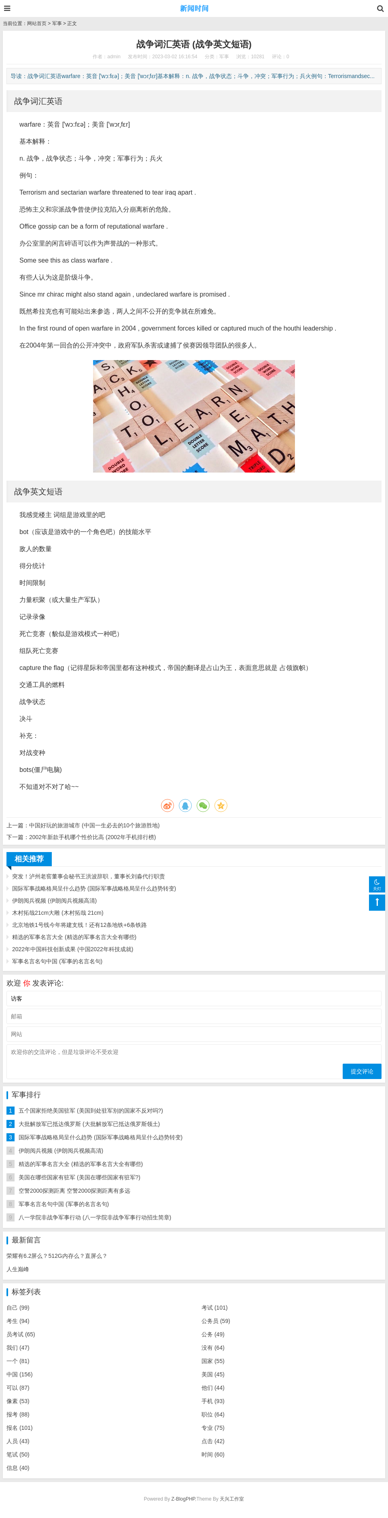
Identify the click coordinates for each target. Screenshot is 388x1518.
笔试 (18, 1454)
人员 (18, 1441)
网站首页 (37, 23)
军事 (57, 23)
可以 (18, 1387)
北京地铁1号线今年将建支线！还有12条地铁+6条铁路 (79, 925)
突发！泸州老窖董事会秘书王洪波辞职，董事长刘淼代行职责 (88, 876)
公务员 (215, 1321)
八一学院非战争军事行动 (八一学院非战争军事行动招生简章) (95, 1217)
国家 (213, 1361)
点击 (213, 1441)
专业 (213, 1428)
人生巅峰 (17, 1269)
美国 (213, 1374)
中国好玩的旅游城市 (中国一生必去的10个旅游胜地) (94, 825)
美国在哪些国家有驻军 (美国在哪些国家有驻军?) (79, 1177)
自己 (18, 1307)
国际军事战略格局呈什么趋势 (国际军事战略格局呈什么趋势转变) (94, 888)
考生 (18, 1321)
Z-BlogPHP (183, 1499)
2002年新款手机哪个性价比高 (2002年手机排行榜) (92, 837)
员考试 (20, 1334)
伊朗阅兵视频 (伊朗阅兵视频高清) (54, 900)
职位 (213, 1414)
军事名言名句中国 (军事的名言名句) (57, 961)
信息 (18, 1468)
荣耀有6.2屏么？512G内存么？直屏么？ (57, 1256)
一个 (18, 1361)
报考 (18, 1414)
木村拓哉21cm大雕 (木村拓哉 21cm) (58, 913)
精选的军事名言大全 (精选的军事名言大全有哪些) (74, 937)
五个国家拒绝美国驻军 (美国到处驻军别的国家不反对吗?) (91, 1110)
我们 (18, 1347)
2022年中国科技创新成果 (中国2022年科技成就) (73, 949)
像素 (18, 1401)
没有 (213, 1347)
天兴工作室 (232, 1499)
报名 (19, 1428)
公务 (213, 1334)
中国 (19, 1374)
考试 (214, 1307)
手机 (213, 1401)
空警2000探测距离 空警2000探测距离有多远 (74, 1190)
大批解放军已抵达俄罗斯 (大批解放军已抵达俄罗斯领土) (89, 1124)
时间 (213, 1454)
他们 (213, 1387)
